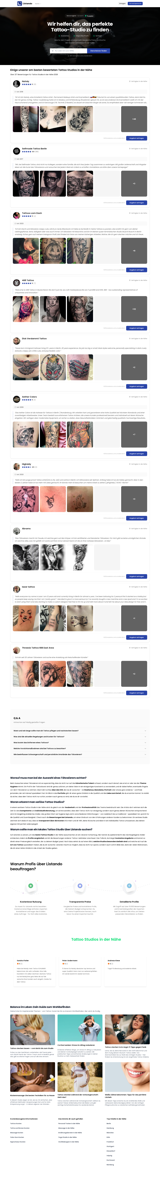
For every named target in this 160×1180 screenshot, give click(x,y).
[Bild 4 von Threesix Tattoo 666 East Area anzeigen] (107, 674)
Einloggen (122, 3)
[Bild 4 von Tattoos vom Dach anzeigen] (107, 251)
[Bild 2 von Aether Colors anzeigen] (53, 434)
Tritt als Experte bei (135, 3)
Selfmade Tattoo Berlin (34, 148)
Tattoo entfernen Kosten (19, 1128)
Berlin (109, 1123)
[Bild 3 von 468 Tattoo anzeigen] (80, 309)
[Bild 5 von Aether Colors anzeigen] (134, 434)
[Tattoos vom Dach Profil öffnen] (16, 215)
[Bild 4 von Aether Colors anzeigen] (107, 434)
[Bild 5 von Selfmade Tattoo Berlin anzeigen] (134, 184)
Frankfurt (110, 1142)
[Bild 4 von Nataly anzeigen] (107, 119)
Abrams (26, 528)
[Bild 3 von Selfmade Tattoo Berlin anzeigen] (80, 184)
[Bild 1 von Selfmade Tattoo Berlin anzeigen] (26, 184)
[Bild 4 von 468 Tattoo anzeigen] (107, 309)
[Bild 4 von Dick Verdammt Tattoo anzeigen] (107, 367)
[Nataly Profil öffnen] (16, 84)
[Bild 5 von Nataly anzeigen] (134, 119)
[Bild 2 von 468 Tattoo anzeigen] (53, 309)
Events (38, 4)
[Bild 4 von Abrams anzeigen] (107, 557)
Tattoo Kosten (16, 1123)
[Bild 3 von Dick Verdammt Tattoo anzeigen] (80, 367)
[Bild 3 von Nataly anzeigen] (80, 119)
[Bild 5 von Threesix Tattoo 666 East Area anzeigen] (134, 674)
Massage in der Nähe (66, 1128)
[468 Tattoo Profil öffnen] (16, 283)
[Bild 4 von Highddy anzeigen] (107, 499)
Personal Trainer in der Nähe (69, 1123)
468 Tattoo (28, 280)
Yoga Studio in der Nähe (67, 1137)
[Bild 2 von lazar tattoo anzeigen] (53, 618)
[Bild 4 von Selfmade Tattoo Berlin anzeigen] (107, 184)
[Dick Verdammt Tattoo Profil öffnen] (16, 341)
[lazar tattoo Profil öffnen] (16, 589)
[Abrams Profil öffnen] (16, 531)
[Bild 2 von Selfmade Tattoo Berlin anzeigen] (53, 184)
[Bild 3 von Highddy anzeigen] (80, 499)
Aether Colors (29, 396)
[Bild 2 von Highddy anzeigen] (53, 499)
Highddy (26, 464)
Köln (108, 1137)
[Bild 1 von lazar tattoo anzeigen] (26, 618)
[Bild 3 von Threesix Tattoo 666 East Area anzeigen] (80, 674)
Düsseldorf (111, 1151)
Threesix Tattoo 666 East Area (38, 647)
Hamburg (110, 1128)
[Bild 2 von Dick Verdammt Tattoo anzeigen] (53, 367)
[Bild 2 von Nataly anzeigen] (53, 119)
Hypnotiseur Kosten (17, 1142)
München (110, 1133)
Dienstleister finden (98, 51)
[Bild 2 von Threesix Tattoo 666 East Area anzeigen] (53, 674)
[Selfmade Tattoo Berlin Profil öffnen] (16, 151)
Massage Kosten (16, 1133)
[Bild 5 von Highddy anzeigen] (134, 499)
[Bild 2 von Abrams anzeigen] (53, 557)
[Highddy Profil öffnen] (16, 466)
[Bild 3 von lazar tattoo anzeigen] (80, 618)
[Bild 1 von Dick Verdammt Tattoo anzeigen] (26, 367)
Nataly (25, 81)
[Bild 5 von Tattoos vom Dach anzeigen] (134, 251)
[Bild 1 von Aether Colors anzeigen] (26, 434)
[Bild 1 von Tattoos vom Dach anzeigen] (26, 251)
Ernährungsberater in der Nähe (70, 1133)
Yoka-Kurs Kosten (17, 1137)
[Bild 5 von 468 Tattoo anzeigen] (134, 309)
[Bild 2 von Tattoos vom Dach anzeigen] (53, 251)
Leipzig (109, 1156)
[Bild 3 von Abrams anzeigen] (80, 557)
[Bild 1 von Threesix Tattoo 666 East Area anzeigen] (26, 674)
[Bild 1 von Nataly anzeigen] (26, 119)
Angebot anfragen (137, 138)
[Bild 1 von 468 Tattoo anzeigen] (26, 309)
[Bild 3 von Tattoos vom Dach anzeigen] (80, 251)
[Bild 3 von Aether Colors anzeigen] (80, 434)
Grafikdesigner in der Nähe (68, 1142)
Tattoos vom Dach (32, 213)
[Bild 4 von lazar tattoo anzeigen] (107, 618)
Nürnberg (110, 1165)
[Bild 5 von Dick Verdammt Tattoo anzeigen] (134, 367)
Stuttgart (110, 1146)
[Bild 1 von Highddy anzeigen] (26, 499)
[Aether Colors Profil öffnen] (16, 399)
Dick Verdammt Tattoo (34, 338)
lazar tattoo (28, 586)
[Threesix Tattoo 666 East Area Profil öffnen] (16, 650)
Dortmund (111, 1160)
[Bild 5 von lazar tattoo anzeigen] (134, 618)
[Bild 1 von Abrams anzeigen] (26, 557)
